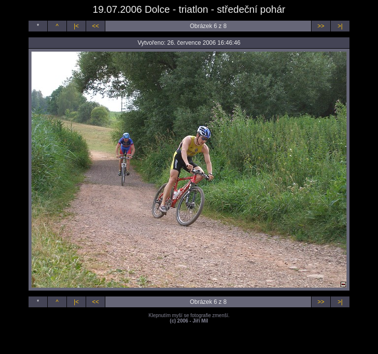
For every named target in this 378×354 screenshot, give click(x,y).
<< (95, 26)
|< (76, 26)
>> (320, 26)
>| (340, 26)
